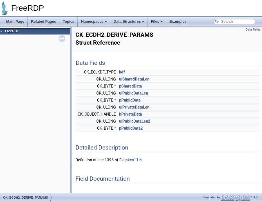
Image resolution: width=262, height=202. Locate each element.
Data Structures (129, 21)
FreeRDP (12, 31)
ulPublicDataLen (133, 93)
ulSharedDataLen (134, 79)
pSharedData (130, 86)
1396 (109, 160)
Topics (68, 21)
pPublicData (129, 100)
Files (157, 21)
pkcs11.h (134, 160)
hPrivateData (130, 114)
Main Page (15, 21)
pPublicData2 (131, 128)
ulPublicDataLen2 (134, 121)
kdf (122, 72)
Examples (178, 21)
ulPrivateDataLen (134, 107)
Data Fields (253, 29)
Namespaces (94, 21)
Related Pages (43, 21)
